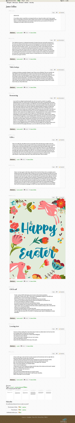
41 (16, 387)
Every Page (31, 2)
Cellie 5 (12, 137)
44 (21, 387)
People (23, 1)
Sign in (62, 1)
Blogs (19, 1)
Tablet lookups (14, 67)
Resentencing (14, 96)
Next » (25, 387)
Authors (26, 2)
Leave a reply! (20, 32)
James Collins (33, 32)
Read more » (12, 32)
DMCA (45, 417)
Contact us (24, 417)
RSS (20, 407)
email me (24, 407)
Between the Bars (12, 1)
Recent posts (15, 2)
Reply (53, 12)
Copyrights (29, 417)
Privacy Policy (41, 417)
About (27, 1)
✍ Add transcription (60, 40)
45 (22, 387)
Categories (10, 2)
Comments (22, 2)
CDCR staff (13, 289)
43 (19, 387)
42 (17, 387)
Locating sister (14, 326)
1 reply (18, 159)
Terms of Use (34, 417)
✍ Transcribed (61, 12)
